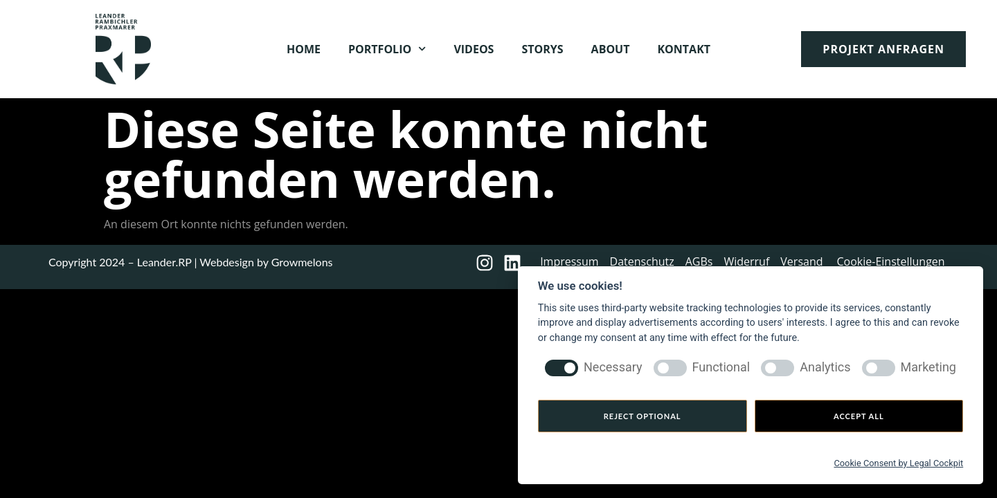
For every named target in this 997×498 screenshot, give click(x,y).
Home (304, 49)
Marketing (928, 367)
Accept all (859, 416)
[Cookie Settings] (714, 461)
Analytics (825, 367)
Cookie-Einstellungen (891, 261)
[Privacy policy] (578, 461)
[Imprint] (652, 461)
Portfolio (387, 48)
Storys (542, 49)
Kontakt (683, 49)
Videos (473, 49)
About (610, 49)
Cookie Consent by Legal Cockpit (898, 463)
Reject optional (642, 416)
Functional (721, 367)
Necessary (613, 367)
